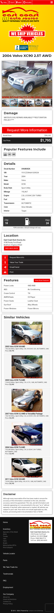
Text (12, 2)
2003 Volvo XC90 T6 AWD (15, 380)
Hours (27, 2)
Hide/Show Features (42, 280)
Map (19, 2)
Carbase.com (32, 610)
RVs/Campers (8, 547)
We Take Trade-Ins (10, 567)
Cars (4, 538)
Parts (5, 560)
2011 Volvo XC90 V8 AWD (15, 479)
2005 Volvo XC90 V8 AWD (15, 347)
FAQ (4, 580)
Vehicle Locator (9, 553)
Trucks (5, 536)
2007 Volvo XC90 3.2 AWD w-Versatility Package (24, 414)
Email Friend (10, 267)
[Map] (45, 536)
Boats (5, 543)
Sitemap (40, 610)
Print (7, 272)
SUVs (5, 534)
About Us (6, 597)
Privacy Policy (8, 603)
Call (4, 2)
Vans (5, 540)
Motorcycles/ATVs (9, 545)
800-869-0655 (11, 248)
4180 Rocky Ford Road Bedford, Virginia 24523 (15, 242)
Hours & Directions (9, 599)
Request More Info (13, 257)
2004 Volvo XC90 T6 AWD (15, 447)
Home (5, 522)
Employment (8, 587)
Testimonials (8, 574)
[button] (50, 63)
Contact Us (7, 601)
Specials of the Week (10, 532)
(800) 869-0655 (42, 540)
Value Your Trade (12, 262)
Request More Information (27, 130)
